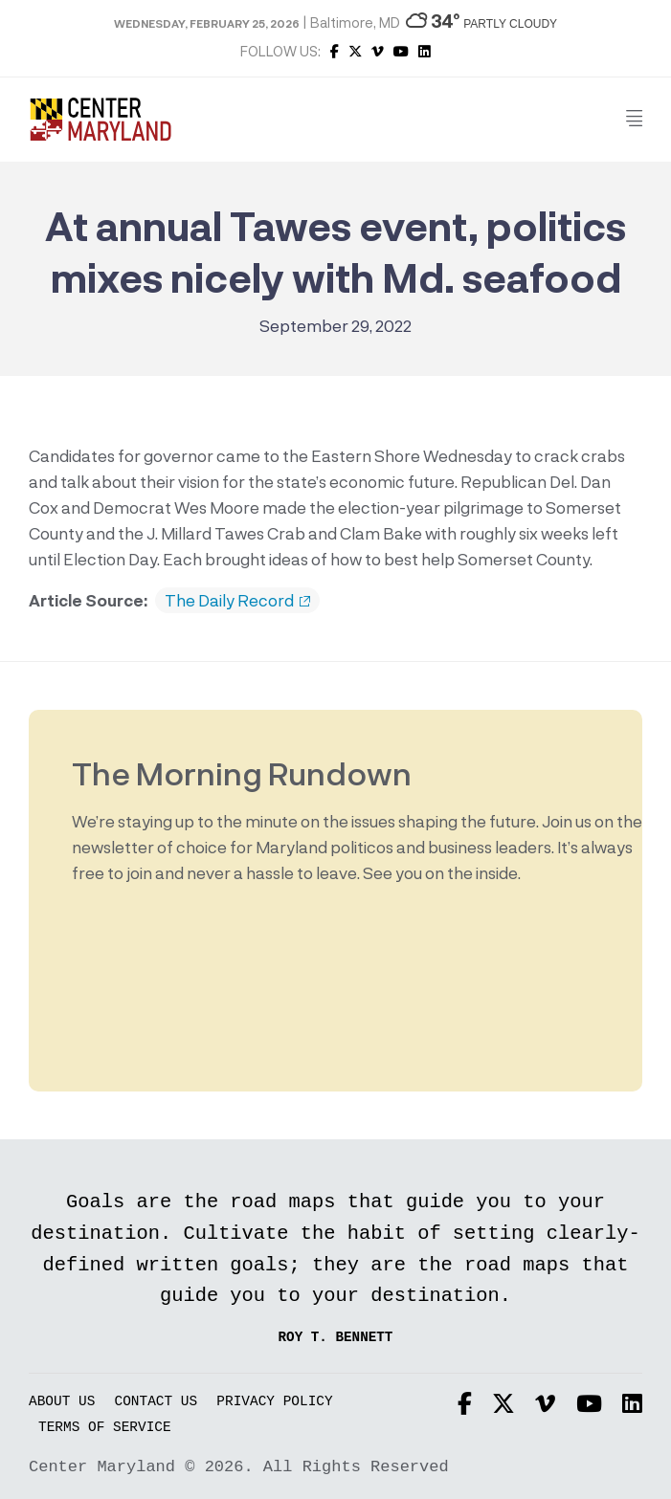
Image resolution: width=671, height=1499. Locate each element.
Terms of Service (104, 1428)
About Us (62, 1402)
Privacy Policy (274, 1402)
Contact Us (156, 1402)
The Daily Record (237, 600)
